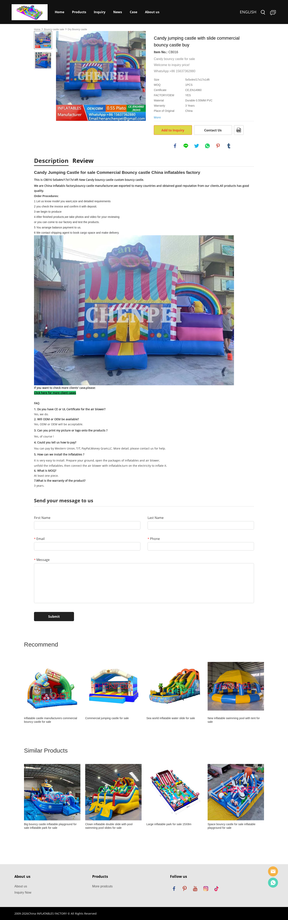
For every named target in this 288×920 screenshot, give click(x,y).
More (157, 117)
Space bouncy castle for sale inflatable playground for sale (231, 826)
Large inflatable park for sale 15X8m (168, 824)
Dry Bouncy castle (77, 29)
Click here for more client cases (55, 393)
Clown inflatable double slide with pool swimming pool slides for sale (109, 826)
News (117, 12)
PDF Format (239, 130)
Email (39, 539)
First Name (42, 518)
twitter (197, 146)
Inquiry (99, 12)
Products (79, 12)
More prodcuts (102, 886)
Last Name (156, 518)
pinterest (218, 146)
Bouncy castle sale (54, 29)
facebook (175, 146)
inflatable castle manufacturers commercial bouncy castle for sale (50, 720)
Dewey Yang (273, 883)
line (186, 146)
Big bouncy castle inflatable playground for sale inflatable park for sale (50, 826)
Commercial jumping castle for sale (107, 718)
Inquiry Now (22, 892)
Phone (154, 539)
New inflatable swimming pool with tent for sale (234, 720)
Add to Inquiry (172, 130)
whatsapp (207, 146)
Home (59, 12)
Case (133, 12)
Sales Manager (273, 871)
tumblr (229, 146)
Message (42, 560)
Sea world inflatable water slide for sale (170, 718)
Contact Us (213, 130)
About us (152, 12)
